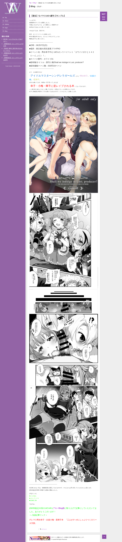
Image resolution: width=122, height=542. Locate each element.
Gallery (7, 24)
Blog (6, 31)
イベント (44, 529)
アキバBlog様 (58, 508)
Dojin (6, 28)
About (6, 21)
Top (6, 17)
